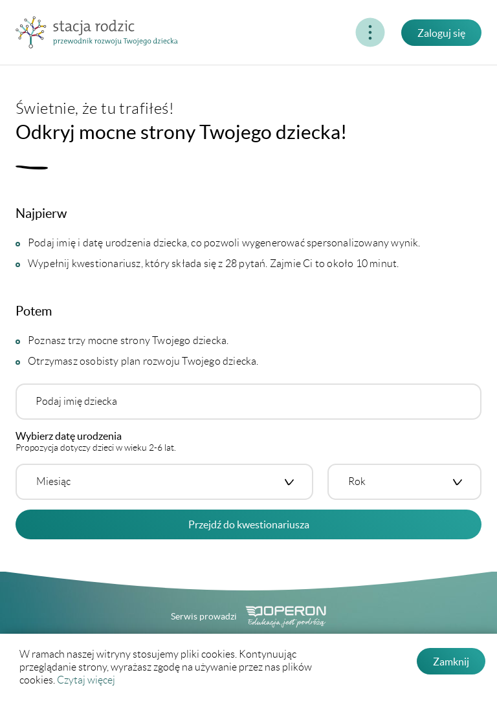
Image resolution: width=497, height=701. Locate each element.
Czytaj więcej (86, 679)
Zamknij (451, 661)
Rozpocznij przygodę (287, 32)
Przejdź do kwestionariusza (248, 524)
